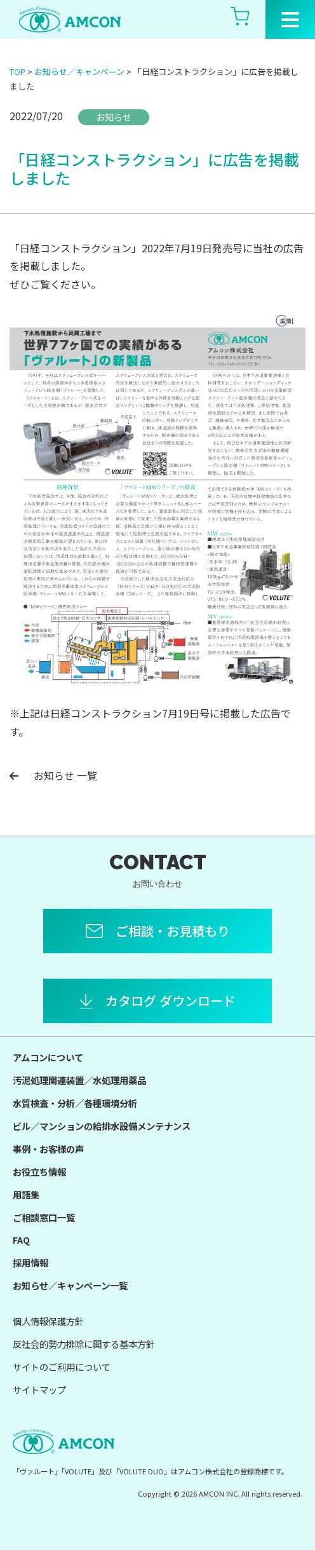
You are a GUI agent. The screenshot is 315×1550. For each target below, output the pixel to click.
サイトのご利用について (62, 1366)
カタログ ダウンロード (170, 1000)
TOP (17, 71)
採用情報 (30, 1262)
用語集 (26, 1194)
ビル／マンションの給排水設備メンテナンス (102, 1125)
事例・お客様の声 (48, 1148)
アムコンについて (48, 1057)
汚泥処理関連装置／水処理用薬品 (79, 1080)
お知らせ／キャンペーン (79, 71)
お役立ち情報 (39, 1171)
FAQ (21, 1239)
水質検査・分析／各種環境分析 (75, 1103)
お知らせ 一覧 (53, 775)
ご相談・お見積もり (173, 930)
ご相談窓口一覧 (44, 1217)
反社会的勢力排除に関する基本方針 (84, 1343)
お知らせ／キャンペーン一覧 (70, 1285)
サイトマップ (39, 1389)
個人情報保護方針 (48, 1321)
